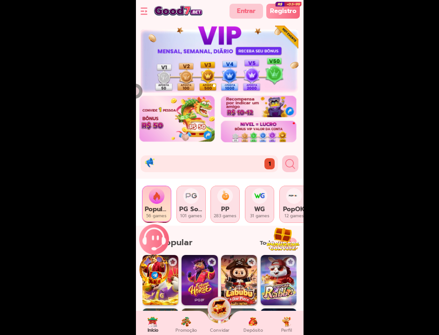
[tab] (157, 204)
